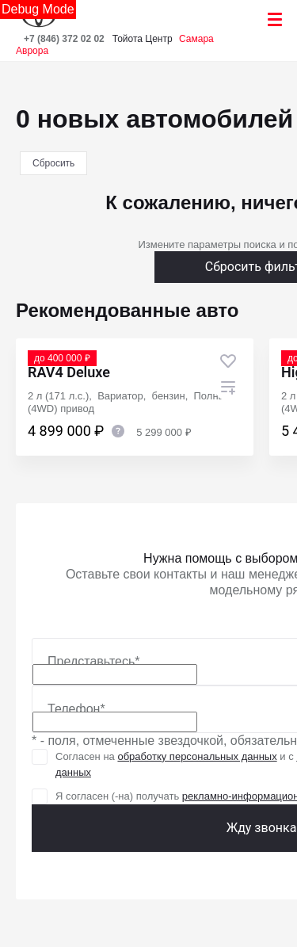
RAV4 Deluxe (69, 372)
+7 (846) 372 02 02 (64, 38)
